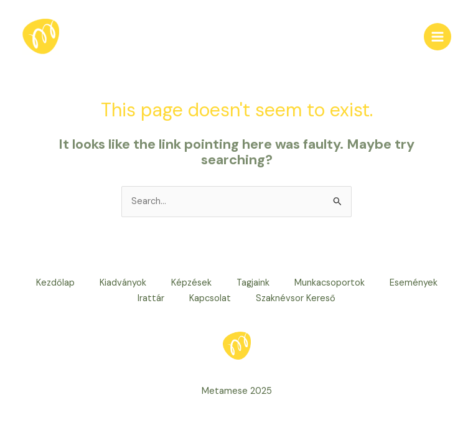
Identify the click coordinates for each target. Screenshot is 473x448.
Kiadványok (123, 283)
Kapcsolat (210, 298)
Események (414, 283)
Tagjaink (252, 283)
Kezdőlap (55, 283)
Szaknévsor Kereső (295, 298)
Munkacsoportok (329, 283)
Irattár (151, 298)
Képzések (191, 283)
